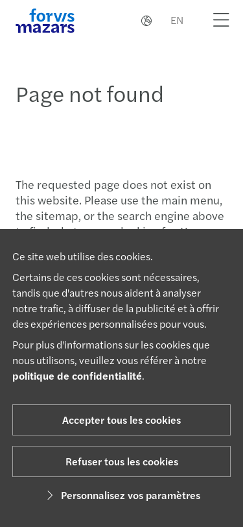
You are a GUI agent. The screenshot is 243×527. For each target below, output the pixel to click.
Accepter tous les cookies (121, 419)
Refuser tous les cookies (121, 461)
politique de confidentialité (77, 375)
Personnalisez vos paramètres (121, 494)
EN (176, 19)
